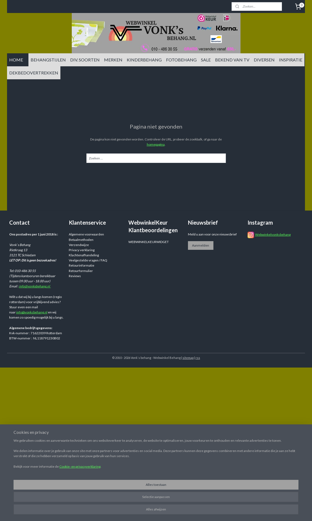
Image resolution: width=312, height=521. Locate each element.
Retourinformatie (81, 265)
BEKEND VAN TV (232, 59)
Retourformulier (81, 271)
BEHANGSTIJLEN (48, 59)
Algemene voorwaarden (86, 234)
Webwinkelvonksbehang (273, 234)
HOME (16, 59)
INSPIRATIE (290, 59)
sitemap (188, 357)
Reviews (75, 276)
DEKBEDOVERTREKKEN (33, 72)
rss (198, 357)
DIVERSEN (264, 59)
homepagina (156, 144)
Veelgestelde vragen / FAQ (88, 260)
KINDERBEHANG (144, 59)
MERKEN (113, 59)
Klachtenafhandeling (84, 255)
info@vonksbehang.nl (35, 286)
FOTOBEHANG (181, 59)
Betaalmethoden (81, 240)
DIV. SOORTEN (85, 59)
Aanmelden (200, 245)
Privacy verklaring (82, 250)
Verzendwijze (79, 245)
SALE (206, 59)
